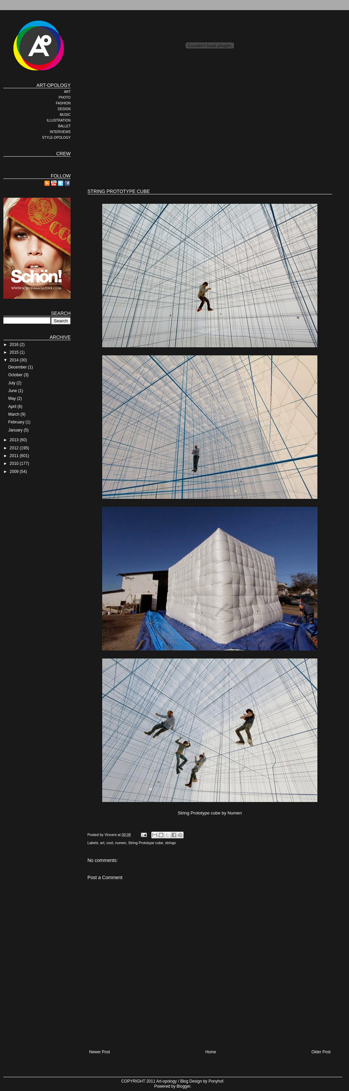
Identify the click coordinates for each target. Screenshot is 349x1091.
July (12, 383)
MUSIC (65, 115)
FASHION (63, 103)
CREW (63, 153)
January (16, 430)
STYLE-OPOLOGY (56, 137)
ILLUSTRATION (59, 120)
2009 (15, 471)
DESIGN (64, 109)
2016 (15, 344)
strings (170, 843)
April (12, 406)
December (18, 367)
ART (67, 92)
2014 (15, 360)
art (102, 843)
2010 (15, 463)
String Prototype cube (145, 843)
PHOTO (65, 97)
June (13, 390)
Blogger (183, 1086)
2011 (15, 455)
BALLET (64, 126)
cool (109, 843)
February (16, 422)
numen (120, 843)
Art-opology (166, 1081)
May (12, 398)
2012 (15, 448)
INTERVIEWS (60, 132)
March (14, 414)
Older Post (321, 1052)
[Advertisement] (172, 130)
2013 (15, 440)
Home (210, 1052)
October (16, 375)
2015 (15, 352)
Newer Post (99, 1052)
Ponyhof (215, 1081)
